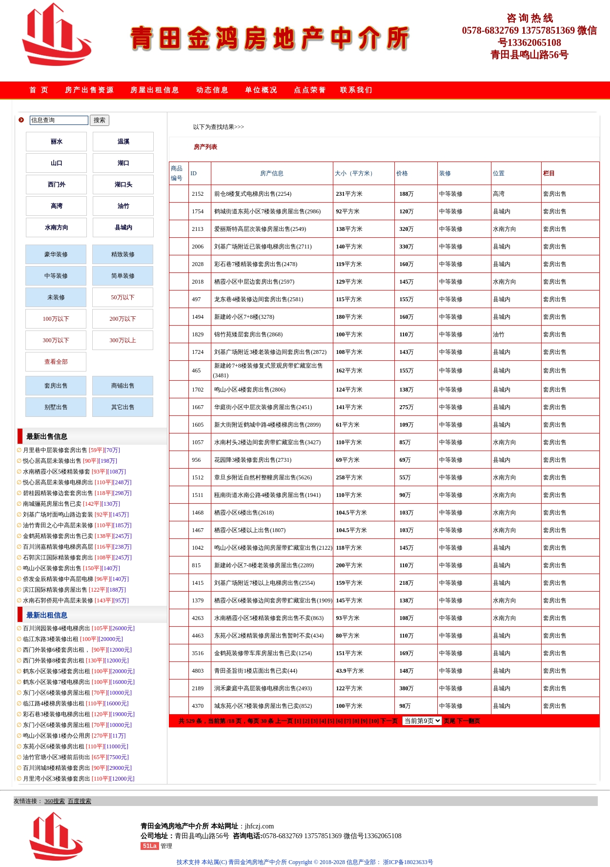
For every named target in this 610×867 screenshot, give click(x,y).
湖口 (123, 163)
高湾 (56, 206)
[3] (314, 721)
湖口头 (123, 184)
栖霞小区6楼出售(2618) (244, 512)
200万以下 (123, 318)
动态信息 (212, 90)
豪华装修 (56, 254)
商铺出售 (123, 385)
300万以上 (123, 340)
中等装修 (56, 275)
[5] (330, 721)
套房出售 (56, 385)
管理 (166, 846)
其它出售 (123, 407)
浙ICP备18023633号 (408, 862)
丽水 (56, 141)
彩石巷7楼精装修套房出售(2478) (255, 264)
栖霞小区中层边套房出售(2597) (254, 281)
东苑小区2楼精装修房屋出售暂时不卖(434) (269, 635)
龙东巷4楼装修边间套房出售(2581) (258, 299)
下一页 (389, 721)
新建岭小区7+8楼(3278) (244, 316)
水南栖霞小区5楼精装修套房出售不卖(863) (269, 618)
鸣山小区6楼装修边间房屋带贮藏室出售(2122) (273, 547)
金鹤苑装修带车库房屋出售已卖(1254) (263, 653)
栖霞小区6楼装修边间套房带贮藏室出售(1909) (273, 600)
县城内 (123, 227)
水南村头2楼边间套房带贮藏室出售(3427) (267, 442)
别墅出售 (56, 407)
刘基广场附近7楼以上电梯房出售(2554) (264, 582)
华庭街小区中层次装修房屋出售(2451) (263, 407)
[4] (322, 721)
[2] (306, 721)
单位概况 (261, 90)
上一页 (284, 721)
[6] (339, 721)
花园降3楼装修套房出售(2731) (252, 459)
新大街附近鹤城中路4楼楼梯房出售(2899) (267, 424)
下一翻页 (468, 721)
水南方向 (56, 227)
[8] (355, 721)
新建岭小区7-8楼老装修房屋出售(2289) (264, 565)
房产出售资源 (90, 90)
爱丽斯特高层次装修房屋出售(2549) (260, 229)
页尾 (449, 721)
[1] (297, 721)
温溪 (123, 141)
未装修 (56, 297)
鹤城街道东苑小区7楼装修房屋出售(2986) (267, 211)
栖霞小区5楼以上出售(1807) (249, 530)
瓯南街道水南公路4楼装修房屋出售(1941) (267, 495)
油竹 (123, 206)
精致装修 (123, 254)
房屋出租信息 (155, 90)
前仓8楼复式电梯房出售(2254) (252, 193)
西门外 (56, 184)
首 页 (39, 90)
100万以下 (56, 318)
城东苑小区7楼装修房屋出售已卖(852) (263, 705)
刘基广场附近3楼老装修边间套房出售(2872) (270, 352)
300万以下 (56, 340)
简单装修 (123, 275)
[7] (347, 721)
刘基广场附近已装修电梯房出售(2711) (263, 246)
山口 (56, 163)
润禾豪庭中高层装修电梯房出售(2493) (263, 688)
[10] (374, 721)
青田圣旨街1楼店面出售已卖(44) (255, 670)
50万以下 (123, 297)
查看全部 (56, 361)
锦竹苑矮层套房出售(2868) (248, 334)
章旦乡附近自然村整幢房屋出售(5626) (263, 477)
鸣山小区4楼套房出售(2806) (249, 389)
